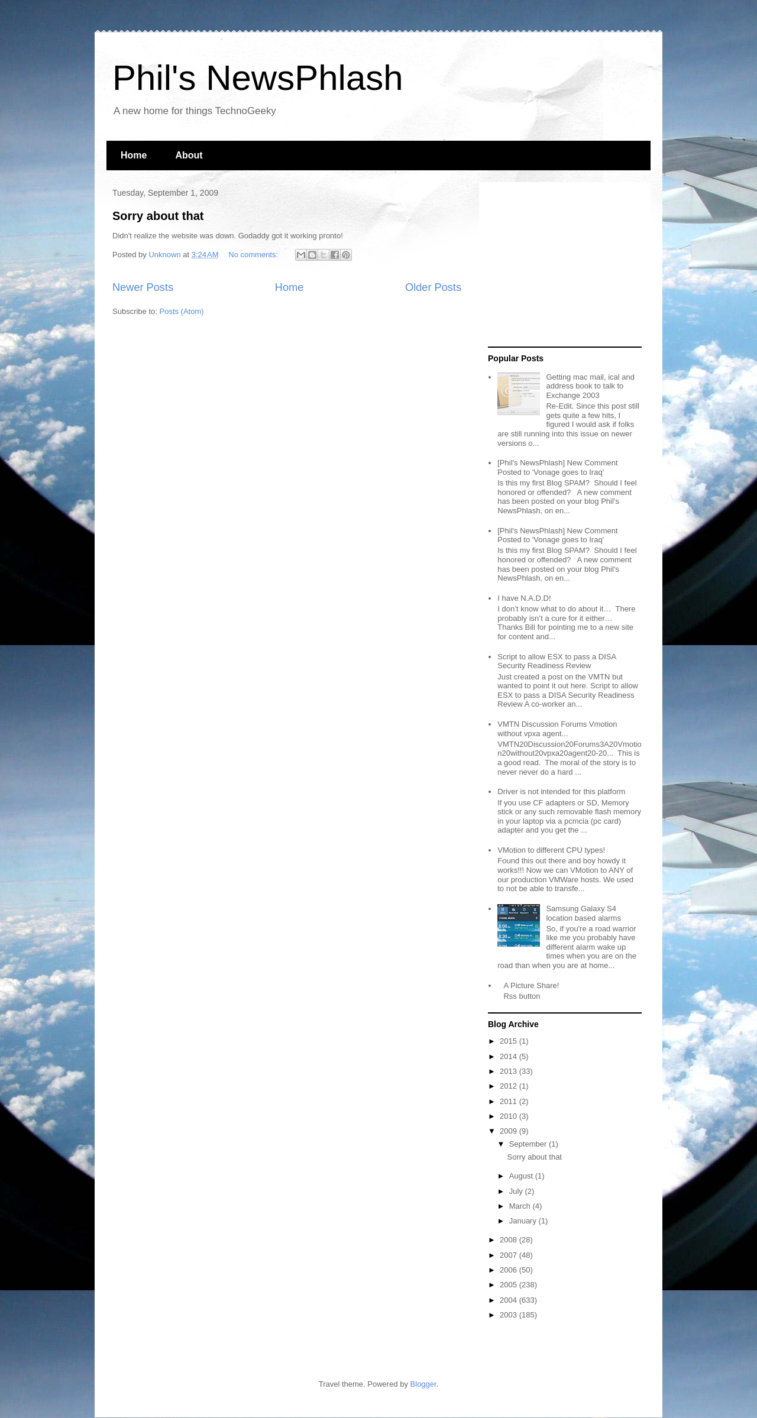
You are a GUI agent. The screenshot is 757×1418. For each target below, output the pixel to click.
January (524, 1220)
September (529, 1143)
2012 (509, 1086)
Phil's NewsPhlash (257, 78)
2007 (509, 1255)
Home (134, 155)
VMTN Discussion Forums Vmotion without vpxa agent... (557, 729)
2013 (509, 1071)
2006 (509, 1269)
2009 (509, 1130)
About (188, 155)
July (517, 1191)
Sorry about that (157, 215)
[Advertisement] (562, 265)
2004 (509, 1300)
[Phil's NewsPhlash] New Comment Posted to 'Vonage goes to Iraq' (557, 467)
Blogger (423, 1384)
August (522, 1175)
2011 (509, 1101)
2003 (509, 1314)
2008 (509, 1239)
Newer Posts (142, 287)
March (521, 1206)
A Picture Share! (531, 985)
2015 (509, 1041)
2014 (509, 1056)
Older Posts (433, 287)
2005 (509, 1284)
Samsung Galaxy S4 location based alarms (583, 913)
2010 (509, 1116)
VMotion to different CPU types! (551, 850)
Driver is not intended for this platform (561, 791)
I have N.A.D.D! (524, 598)
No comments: (254, 254)
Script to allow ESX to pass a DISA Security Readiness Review (556, 661)
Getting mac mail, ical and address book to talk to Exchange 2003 (590, 386)
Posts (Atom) (182, 311)
